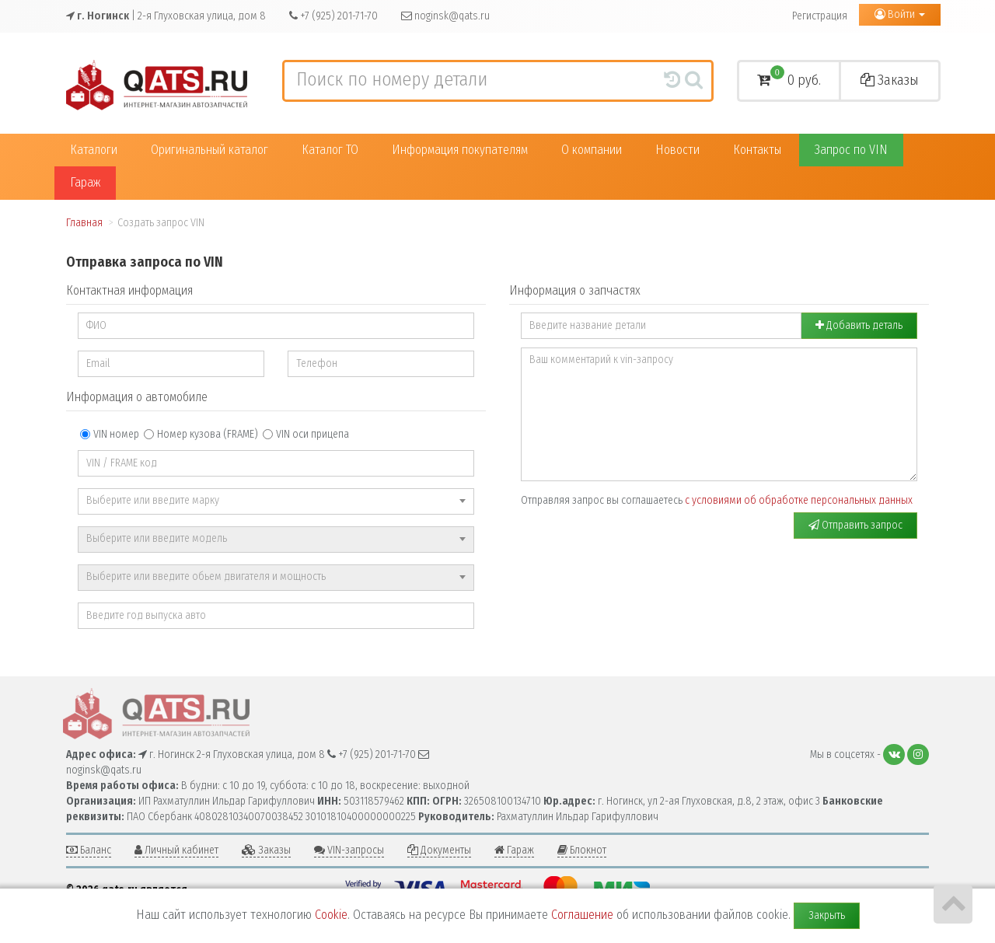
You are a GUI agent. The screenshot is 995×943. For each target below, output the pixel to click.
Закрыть (826, 915)
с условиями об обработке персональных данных (799, 500)
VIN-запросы (349, 850)
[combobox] (276, 501)
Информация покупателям (460, 149)
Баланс (88, 850)
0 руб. (789, 78)
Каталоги (93, 149)
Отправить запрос (855, 525)
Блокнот (581, 850)
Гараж (85, 182)
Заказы (890, 80)
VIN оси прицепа (306, 434)
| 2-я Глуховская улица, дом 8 (166, 16)
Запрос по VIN (851, 149)
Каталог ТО (330, 149)
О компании (591, 149)
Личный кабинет (176, 850)
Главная (84, 222)
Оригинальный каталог (209, 149)
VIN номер (109, 434)
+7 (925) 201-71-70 (333, 16)
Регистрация (819, 16)
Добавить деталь (858, 325)
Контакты (757, 149)
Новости (677, 149)
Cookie (331, 914)
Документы (439, 850)
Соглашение (582, 914)
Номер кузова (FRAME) (201, 434)
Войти (900, 14)
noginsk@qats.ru (445, 16)
